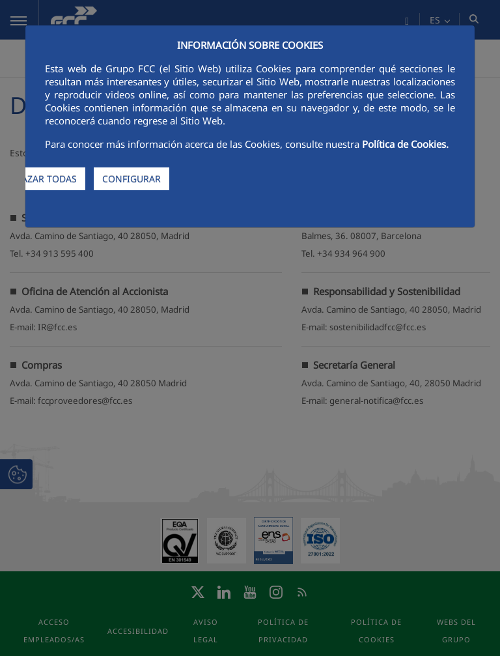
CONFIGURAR (131, 179)
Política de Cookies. (405, 143)
